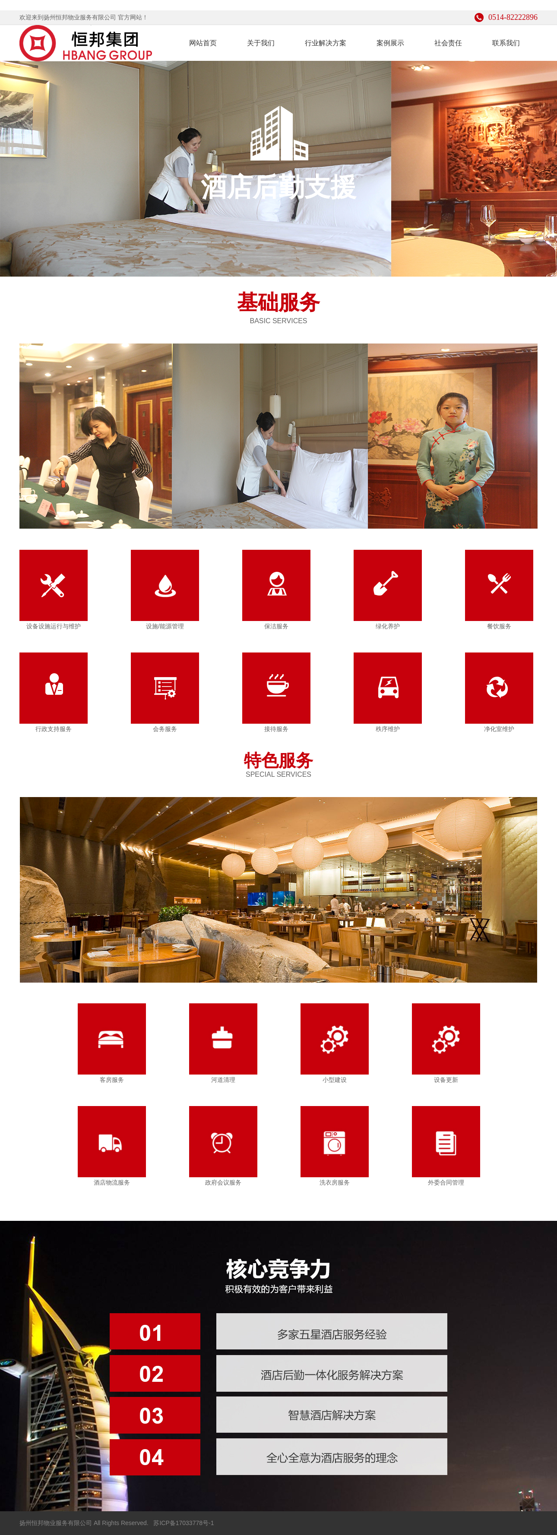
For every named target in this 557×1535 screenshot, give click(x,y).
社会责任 (448, 43)
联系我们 (506, 43)
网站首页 (203, 43)
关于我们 (261, 43)
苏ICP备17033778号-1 (183, 1522)
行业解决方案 (325, 43)
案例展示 (390, 43)
